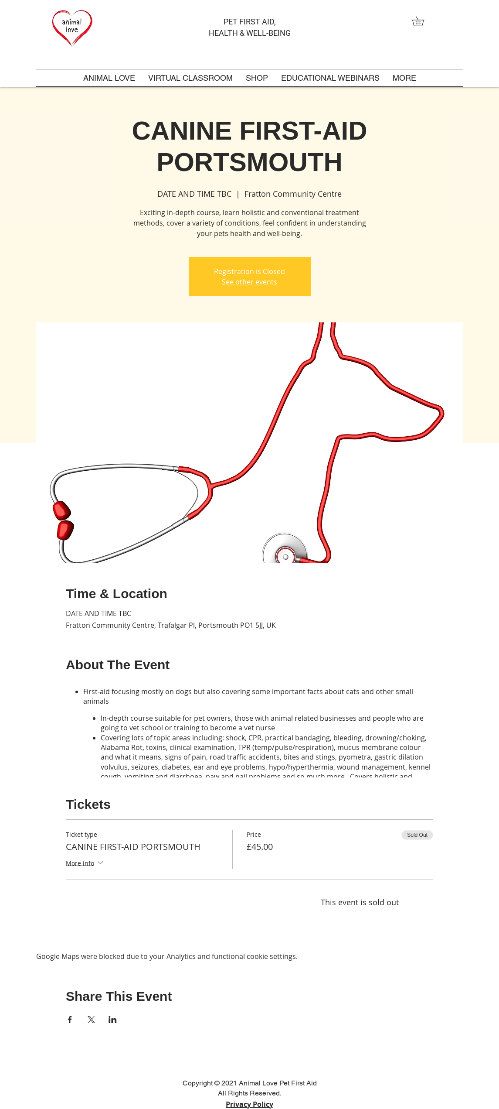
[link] (423, 21)
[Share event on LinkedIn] (113, 1019)
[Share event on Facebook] (70, 1019)
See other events (249, 282)
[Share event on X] (91, 1019)
